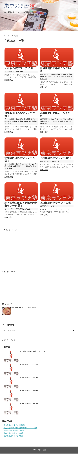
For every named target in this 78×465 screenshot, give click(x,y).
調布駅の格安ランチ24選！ (30, 364)
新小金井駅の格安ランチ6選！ (15, 430)
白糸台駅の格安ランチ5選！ (14, 436)
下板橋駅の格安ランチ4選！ (56, 158)
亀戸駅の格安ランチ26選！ (30, 390)
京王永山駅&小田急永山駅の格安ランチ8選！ (20, 428)
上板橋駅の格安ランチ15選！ (56, 202)
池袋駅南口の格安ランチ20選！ (55, 69)
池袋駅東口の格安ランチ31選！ (55, 114)
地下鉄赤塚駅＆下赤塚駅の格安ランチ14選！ (21, 204)
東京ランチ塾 (42, 450)
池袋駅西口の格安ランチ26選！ (20, 159)
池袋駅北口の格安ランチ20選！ (20, 114)
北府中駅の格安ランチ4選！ (14, 433)
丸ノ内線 (57, 76)
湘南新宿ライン (29, 119)
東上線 (20, 71)
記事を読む (9, 80)
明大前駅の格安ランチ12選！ (15, 425)
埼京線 (63, 74)
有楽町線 (56, 74)
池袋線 (63, 76)
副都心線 (43, 76)
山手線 (50, 76)
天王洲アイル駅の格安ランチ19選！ (33, 351)
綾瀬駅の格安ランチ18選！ (30, 403)
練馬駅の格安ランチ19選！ (30, 377)
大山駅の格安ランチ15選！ (20, 68)
